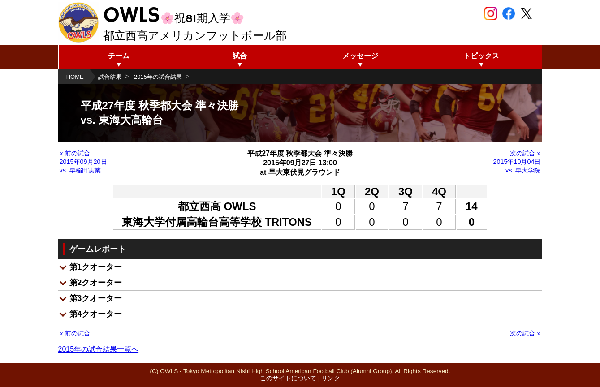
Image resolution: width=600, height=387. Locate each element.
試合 (240, 56)
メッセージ (360, 56)
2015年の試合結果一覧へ (98, 349)
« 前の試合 (75, 333)
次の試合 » (525, 333)
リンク (330, 378)
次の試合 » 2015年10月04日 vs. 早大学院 (516, 162)
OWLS (131, 16)
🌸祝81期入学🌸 (202, 19)
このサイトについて (288, 378)
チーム (118, 56)
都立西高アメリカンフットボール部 (195, 35)
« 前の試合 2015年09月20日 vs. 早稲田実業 (83, 162)
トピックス (481, 56)
